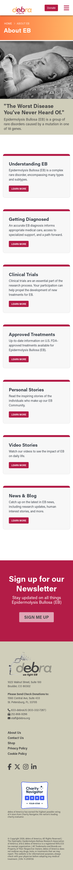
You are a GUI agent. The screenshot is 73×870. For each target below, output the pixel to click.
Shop (11, 743)
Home (8, 23)
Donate (51, 8)
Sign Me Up (36, 617)
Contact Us (16, 738)
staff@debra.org (19, 718)
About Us (14, 732)
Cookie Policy (17, 753)
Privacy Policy (17, 748)
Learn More (18, 188)
